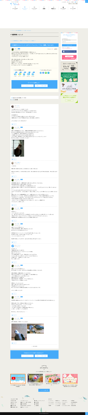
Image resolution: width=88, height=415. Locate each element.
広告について (73, 403)
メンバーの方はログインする (27, 85)
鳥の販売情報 (24, 403)
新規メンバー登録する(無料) (41, 85)
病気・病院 (13, 405)
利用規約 (72, 400)
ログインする (69, 45)
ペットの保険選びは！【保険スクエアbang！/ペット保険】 (22, 40)
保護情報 (36, 403)
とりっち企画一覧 (44, 390)
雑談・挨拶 (13, 400)
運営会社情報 (73, 405)
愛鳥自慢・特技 (14, 407)
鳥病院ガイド (57, 400)
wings (18, 162)
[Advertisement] (44, 18)
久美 (15, 48)
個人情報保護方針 (74, 402)
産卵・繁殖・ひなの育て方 (26, 405)
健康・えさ (13, 403)
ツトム (18, 245)
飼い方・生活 (14, 402)
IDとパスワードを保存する (66, 47)
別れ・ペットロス (24, 407)
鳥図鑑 (49, 405)
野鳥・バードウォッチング (39, 400)
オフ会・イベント (24, 400)
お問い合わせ (64, 400)
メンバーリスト (51, 403)
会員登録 (63, 403)
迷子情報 (36, 402)
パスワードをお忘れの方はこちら (67, 48)
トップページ (50, 400)
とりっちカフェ (58, 402)
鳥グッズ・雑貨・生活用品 (26, 402)
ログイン (70, 3)
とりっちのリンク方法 (66, 405)
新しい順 (12, 99)
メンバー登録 (75, 3)
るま (18, 105)
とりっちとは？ (51, 402)
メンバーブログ (58, 403)
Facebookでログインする (69, 51)
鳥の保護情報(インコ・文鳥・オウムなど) (23, 30)
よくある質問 (57, 405)
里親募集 (36, 405)
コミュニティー (65, 402)
